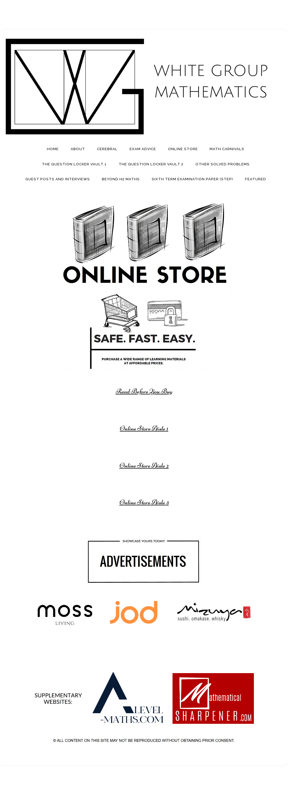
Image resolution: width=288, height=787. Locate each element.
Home (53, 149)
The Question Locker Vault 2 (151, 164)
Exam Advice (143, 149)
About (78, 149)
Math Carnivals (227, 149)
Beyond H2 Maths (121, 179)
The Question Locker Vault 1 (74, 164)
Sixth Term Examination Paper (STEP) (192, 179)
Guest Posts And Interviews (57, 179)
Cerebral (107, 149)
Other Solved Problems (222, 164)
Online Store (183, 149)
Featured (255, 179)
